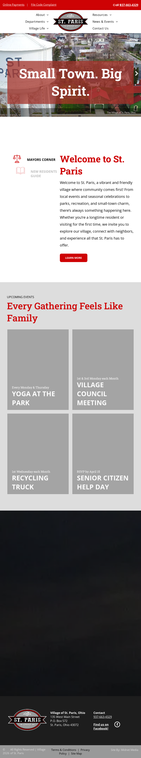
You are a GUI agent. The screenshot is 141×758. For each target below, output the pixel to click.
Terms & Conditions (63, 750)
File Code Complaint (43, 4)
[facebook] (117, 725)
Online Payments (13, 4)
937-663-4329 (102, 717)
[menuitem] (42, 15)
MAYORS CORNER (43, 159)
